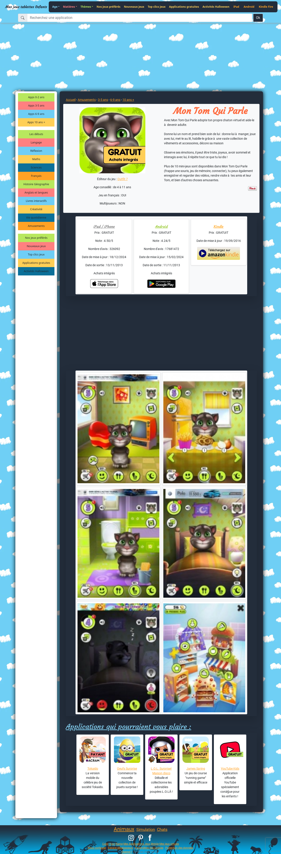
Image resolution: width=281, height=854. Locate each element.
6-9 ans (115, 99)
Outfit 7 (122, 179)
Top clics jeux (157, 7)
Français (36, 176)
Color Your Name (112, 843)
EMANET (127, 852)
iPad (236, 7)
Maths (36, 159)
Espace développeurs (120, 847)
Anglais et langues (36, 192)
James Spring (195, 768)
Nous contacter (97, 847)
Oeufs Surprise (127, 768)
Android (249, 7)
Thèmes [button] (86, 7)
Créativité (36, 209)
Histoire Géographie (36, 184)
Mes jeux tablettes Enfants (26, 7)
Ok (258, 18)
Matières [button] (69, 7)
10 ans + (128, 99)
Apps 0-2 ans (36, 97)
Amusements (36, 226)
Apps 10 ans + (36, 122)
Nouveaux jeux (134, 7)
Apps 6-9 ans (36, 114)
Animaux (124, 829)
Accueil (71, 99)
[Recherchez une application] (139, 18)
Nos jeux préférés (108, 7)
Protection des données (179, 847)
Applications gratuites (184, 7)
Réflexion (36, 151)
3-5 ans (103, 99)
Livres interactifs (36, 201)
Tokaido (92, 768)
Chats (162, 829)
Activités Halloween (215, 7)
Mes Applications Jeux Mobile (141, 843)
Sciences (36, 167)
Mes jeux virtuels (169, 843)
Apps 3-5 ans (36, 105)
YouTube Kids (230, 768)
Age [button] (55, 7)
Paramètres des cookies (149, 847)
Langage (36, 142)
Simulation (145, 829)
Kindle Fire (266, 7)
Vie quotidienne (36, 217)
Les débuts (36, 134)
